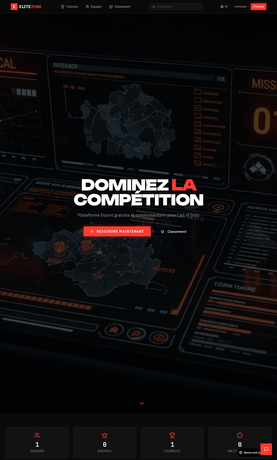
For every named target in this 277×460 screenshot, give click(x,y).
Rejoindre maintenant (117, 231)
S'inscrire (258, 6)
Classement (119, 6)
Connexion (240, 6)
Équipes (93, 6)
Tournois (69, 6)
